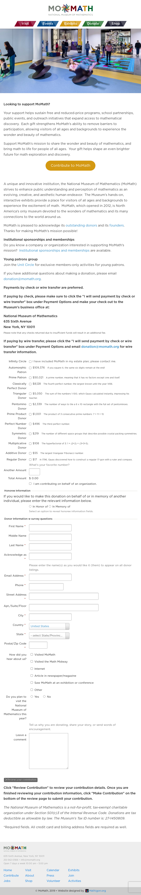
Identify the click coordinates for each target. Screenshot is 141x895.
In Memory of (61, 506)
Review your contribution (20, 780)
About (29, 875)
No (49, 697)
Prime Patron (17, 377)
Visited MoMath (44, 654)
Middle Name (17, 536)
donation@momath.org (22, 279)
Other (38, 690)
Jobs (7, 881)
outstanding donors (81, 225)
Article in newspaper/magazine (55, 676)
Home (8, 870)
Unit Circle (25, 265)
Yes (36, 697)
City (21, 615)
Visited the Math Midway (51, 661)
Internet (39, 669)
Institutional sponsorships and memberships (54, 250)
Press (50, 875)
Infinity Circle (17, 361)
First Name (17, 526)
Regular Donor (16, 459)
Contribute (11, 875)
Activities (74, 881)
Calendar (53, 870)
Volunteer (53, 881)
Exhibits (73, 870)
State (20, 634)
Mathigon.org (95, 891)
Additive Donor (16, 453)
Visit (28, 870)
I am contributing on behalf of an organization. (65, 484)
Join (71, 875)
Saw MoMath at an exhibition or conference (64, 683)
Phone (20, 585)
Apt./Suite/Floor (15, 606)
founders (116, 225)
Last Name (17, 545)
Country (19, 625)
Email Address (14, 575)
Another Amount (15, 470)
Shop (28, 881)
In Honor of (40, 506)
